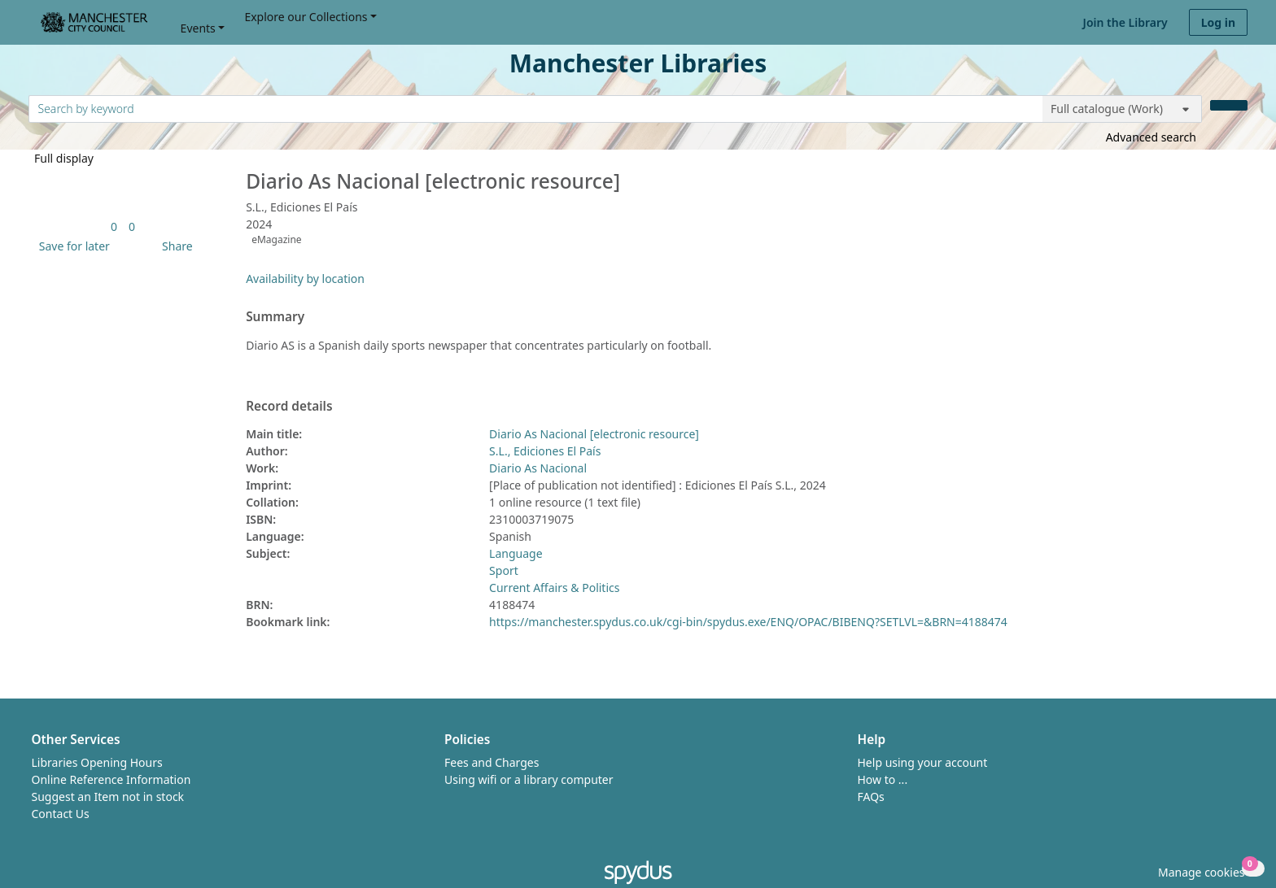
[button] (71, 246)
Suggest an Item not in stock (108, 796)
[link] (114, 226)
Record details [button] (289, 406)
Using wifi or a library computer (529, 779)
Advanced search (1151, 137)
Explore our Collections (305, 16)
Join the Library (1125, 22)
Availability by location (305, 278)
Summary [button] (275, 317)
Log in (1218, 22)
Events (198, 28)
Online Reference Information (111, 779)
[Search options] (1122, 109)
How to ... (883, 779)
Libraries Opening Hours (97, 762)
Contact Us (61, 813)
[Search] (1229, 105)
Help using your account (923, 762)
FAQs (871, 796)
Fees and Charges (491, 762)
